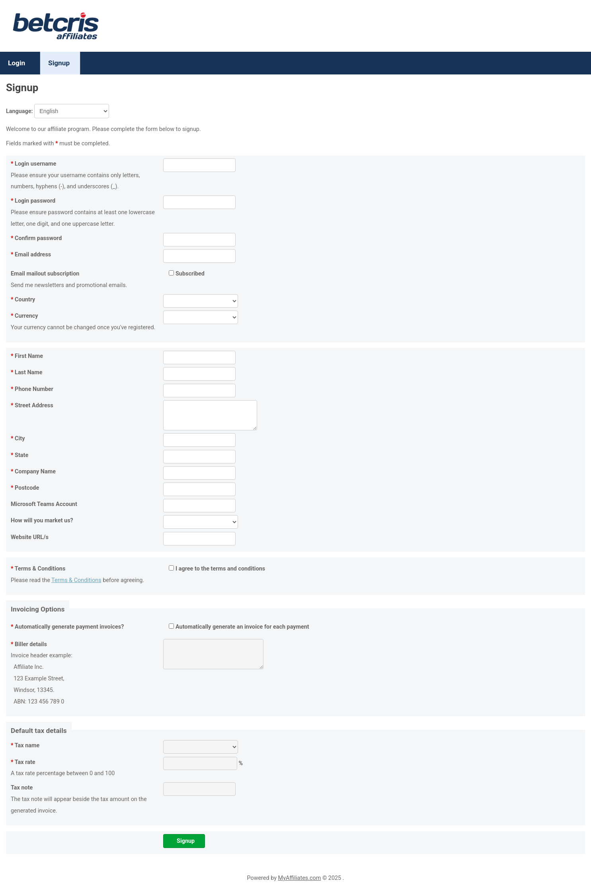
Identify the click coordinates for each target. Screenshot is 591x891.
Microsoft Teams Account (44, 504)
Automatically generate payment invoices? (67, 626)
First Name (27, 356)
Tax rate (23, 762)
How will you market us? (42, 520)
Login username (33, 163)
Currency (24, 316)
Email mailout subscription (45, 273)
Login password (33, 200)
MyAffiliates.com (299, 878)
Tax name (25, 745)
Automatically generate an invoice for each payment (239, 626)
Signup (59, 63)
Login (16, 63)
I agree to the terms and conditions (217, 568)
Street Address (32, 405)
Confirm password (36, 238)
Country (23, 299)
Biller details (29, 644)
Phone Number (32, 389)
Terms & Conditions (38, 568)
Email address (31, 254)
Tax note (22, 787)
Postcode (25, 488)
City (18, 438)
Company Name (33, 471)
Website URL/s (30, 537)
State (19, 455)
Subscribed (187, 273)
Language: (57, 111)
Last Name (27, 372)
